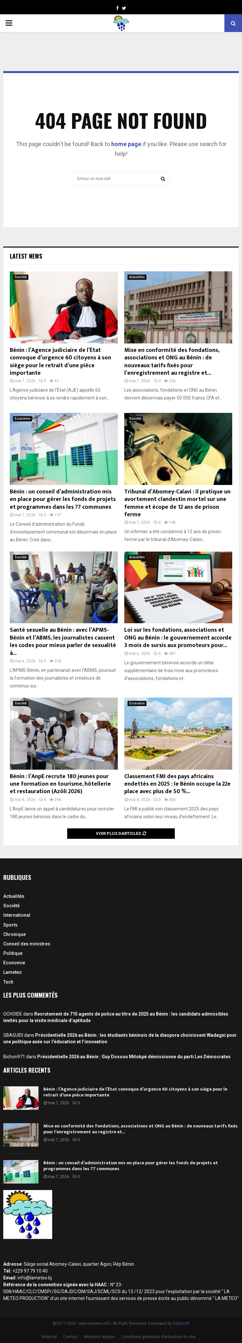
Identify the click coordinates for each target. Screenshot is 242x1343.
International (16, 915)
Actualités (137, 277)
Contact (70, 1337)
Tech (8, 982)
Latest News (26, 256)
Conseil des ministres (26, 943)
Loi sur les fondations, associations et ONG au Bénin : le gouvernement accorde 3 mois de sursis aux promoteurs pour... (178, 637)
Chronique (14, 934)
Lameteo (12, 972)
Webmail (49, 1337)
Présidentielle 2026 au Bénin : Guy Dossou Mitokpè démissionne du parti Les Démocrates (134, 1056)
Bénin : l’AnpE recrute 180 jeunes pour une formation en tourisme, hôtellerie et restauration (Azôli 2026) (60, 784)
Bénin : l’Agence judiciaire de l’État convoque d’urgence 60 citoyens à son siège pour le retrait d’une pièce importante (60, 361)
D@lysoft (181, 1323)
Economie (22, 418)
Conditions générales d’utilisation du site (158, 1337)
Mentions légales (99, 1337)
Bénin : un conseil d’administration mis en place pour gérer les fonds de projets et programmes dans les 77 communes (63, 499)
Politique (13, 953)
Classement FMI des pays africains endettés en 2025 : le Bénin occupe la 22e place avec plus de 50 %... (177, 784)
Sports (10, 925)
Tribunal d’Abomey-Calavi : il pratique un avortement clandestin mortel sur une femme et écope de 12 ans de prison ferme (177, 503)
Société (21, 277)
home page (126, 144)
